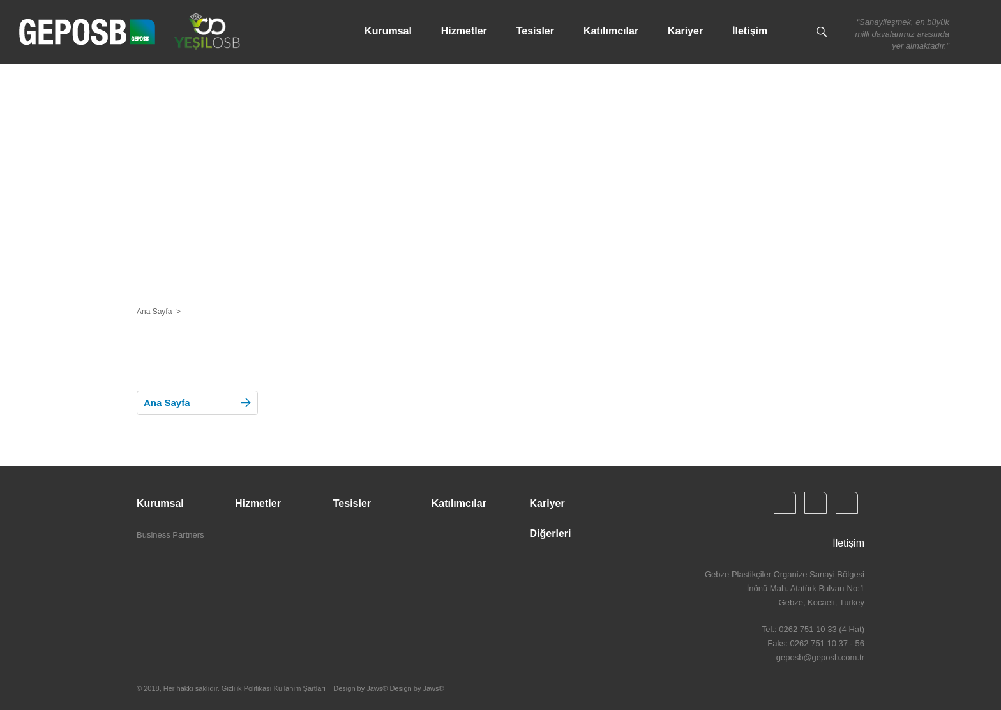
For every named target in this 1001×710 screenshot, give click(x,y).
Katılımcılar (610, 31)
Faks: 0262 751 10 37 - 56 (815, 643)
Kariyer (685, 31)
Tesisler (535, 31)
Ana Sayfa (154, 311)
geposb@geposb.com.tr (820, 657)
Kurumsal (388, 31)
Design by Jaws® (416, 688)
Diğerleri (550, 533)
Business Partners (170, 535)
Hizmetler (464, 31)
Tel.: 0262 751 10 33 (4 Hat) (813, 629)
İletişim (749, 31)
